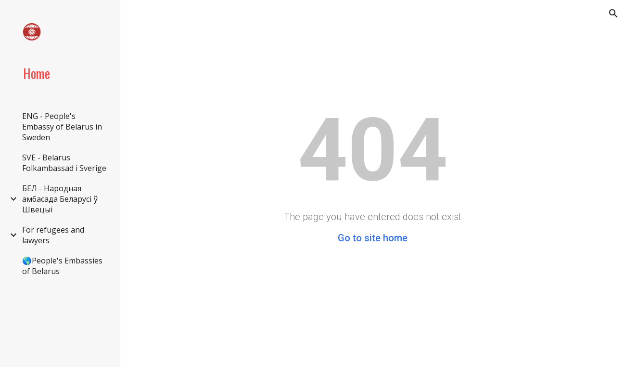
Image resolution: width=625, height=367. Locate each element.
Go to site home (373, 238)
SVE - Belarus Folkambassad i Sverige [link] (64, 162)
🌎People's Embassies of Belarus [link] (62, 265)
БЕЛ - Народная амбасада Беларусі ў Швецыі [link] (60, 199)
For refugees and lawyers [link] (53, 235)
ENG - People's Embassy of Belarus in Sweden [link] (62, 127)
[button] (613, 13)
